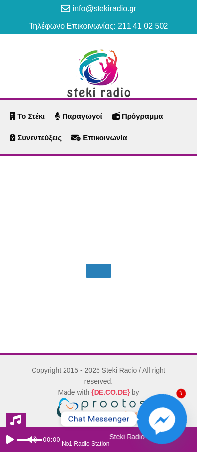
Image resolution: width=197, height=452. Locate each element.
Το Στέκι (27, 116)
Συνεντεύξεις (36, 137)
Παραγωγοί (78, 116)
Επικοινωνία (99, 137)
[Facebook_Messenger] (162, 419)
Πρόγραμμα (137, 116)
